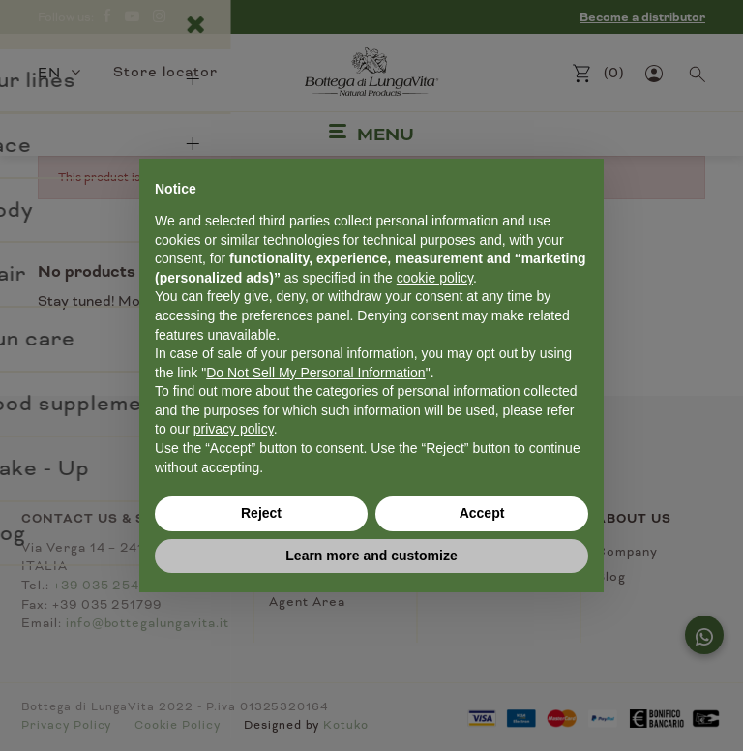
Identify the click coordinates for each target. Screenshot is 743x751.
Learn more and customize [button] (371, 555)
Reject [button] (261, 513)
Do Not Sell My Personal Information (315, 372)
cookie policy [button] (435, 277)
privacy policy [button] (233, 428)
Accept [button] (482, 513)
